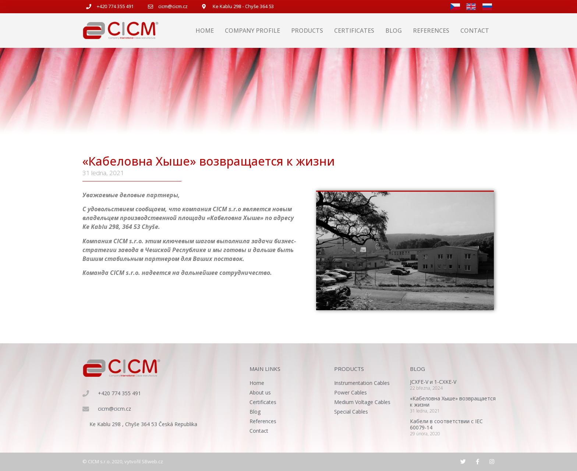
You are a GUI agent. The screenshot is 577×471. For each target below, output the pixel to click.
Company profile (252, 30)
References (431, 30)
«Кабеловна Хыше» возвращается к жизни (453, 401)
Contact (474, 30)
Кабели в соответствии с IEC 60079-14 (446, 424)
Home (204, 30)
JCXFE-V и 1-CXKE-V (433, 381)
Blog (393, 30)
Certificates (354, 30)
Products (307, 30)
